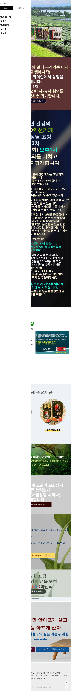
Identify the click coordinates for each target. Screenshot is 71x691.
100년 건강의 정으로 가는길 (18, 649)
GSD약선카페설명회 (35, 101)
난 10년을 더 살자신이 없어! (52, 649)
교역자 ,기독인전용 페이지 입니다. (35, 504)
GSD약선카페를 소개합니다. (35, 555)
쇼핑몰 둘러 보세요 (35, 591)
